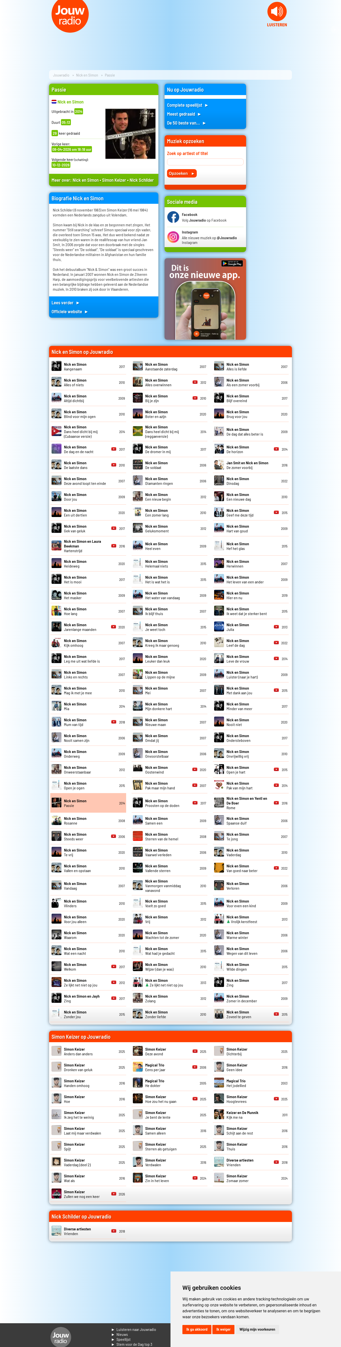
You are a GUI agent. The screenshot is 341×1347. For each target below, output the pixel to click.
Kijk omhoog (75, 643)
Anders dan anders (78, 1051)
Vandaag (75, 885)
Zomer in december (242, 998)
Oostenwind (156, 769)
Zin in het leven (157, 1178)
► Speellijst (121, 1339)
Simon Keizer (114, 180)
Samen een (156, 820)
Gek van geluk (75, 528)
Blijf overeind (238, 398)
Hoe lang (75, 611)
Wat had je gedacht (160, 951)
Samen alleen (155, 1130)
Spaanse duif (238, 820)
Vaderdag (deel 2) (77, 1162)
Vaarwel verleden (158, 852)
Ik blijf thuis (156, 611)
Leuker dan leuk (157, 658)
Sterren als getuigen (161, 1146)
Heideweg (75, 563)
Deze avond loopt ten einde (85, 481)
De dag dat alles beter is (245, 431)
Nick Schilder (142, 180)
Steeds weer (75, 836)
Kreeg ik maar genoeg (162, 643)
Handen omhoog (76, 1083)
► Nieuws (119, 1334)
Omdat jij (156, 738)
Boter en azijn (156, 414)
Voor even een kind (241, 903)
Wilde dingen (238, 966)
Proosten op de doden (162, 803)
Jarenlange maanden (80, 627)
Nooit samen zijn (76, 738)
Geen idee (237, 1067)
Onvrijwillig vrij (238, 753)
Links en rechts (76, 674)
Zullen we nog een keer (82, 1194)
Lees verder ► (66, 302)
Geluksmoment (157, 528)
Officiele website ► (70, 311)
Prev (6, 30)
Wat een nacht (75, 951)
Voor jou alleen (75, 919)
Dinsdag (238, 481)
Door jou (75, 496)
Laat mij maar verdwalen (82, 1130)
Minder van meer (239, 706)
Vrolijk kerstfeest (242, 919)
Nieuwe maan (156, 722)
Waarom (75, 935)
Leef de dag (238, 643)
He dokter (154, 1083)
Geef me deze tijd (240, 512)
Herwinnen (238, 563)
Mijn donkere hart (158, 706)
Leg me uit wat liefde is (82, 658)
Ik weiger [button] (223, 1329)
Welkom (75, 966)
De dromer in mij (158, 449)
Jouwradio (61, 75)
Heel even (156, 546)
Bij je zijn (156, 398)
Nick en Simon (87, 75)
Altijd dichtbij (75, 398)
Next (335, 30)
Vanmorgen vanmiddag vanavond (163, 886)
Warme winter (238, 935)
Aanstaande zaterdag (161, 366)
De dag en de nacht (78, 449)
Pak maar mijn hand (160, 785)
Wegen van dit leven (242, 951)
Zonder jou (75, 1014)
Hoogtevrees (237, 1099)
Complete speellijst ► (188, 105)
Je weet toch (156, 627)
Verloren (238, 885)
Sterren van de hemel (161, 836)
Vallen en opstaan (77, 868)
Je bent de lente (157, 1114)
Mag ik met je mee (78, 690)
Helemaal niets (156, 563)
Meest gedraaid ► (184, 114)
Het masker (75, 595)
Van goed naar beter (242, 868)
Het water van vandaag (162, 595)
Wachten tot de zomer (162, 935)
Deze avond (155, 1051)
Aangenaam (75, 366)
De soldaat (156, 465)
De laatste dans (75, 465)
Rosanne (75, 820)
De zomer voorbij (247, 465)
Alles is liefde (238, 366)
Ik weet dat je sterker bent (247, 611)
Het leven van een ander (245, 579)
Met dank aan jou (239, 690)
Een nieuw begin (158, 496)
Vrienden (240, 1162)
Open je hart (238, 769)
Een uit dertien (75, 512)
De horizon (238, 449)
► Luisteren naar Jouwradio (133, 1329)
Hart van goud (238, 528)
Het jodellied (236, 1083)
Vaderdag (238, 852)
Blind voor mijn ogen (80, 414)
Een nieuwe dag (239, 496)
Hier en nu (238, 595)
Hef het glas (238, 546)
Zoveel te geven (239, 1014)
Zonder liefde (156, 1014)
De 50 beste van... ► (187, 123)
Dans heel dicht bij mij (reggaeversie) (162, 431)
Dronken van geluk (78, 1067)
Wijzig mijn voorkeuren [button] (257, 1329)
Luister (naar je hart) (242, 674)
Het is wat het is (157, 579)
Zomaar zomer (238, 1178)
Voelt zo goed (156, 903)
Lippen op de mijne (160, 674)
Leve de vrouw (238, 658)
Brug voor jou (238, 414)
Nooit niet (238, 722)
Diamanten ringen (159, 481)
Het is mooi (75, 579)
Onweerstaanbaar (77, 769)
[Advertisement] (272, 158)
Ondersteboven (239, 738)
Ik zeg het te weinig (79, 1114)
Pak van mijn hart (240, 785)
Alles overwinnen (158, 382)
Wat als (74, 1178)
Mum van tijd (75, 722)
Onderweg (75, 753)
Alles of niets (75, 382)
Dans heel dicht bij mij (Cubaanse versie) (81, 431)
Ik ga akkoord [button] (196, 1329)
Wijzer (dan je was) (159, 966)
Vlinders (75, 903)
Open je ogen (75, 785)
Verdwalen (155, 1162)
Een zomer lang (157, 512)
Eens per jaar (155, 1067)
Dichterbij (237, 1051)
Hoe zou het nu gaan (160, 1099)
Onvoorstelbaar (157, 753)
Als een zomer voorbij (243, 382)
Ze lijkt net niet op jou (80, 982)
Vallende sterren (157, 868)
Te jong (238, 836)
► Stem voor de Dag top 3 (131, 1344)
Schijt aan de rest (240, 1130)
